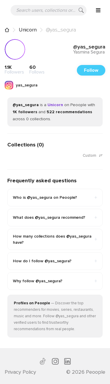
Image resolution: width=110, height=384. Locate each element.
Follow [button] (91, 70)
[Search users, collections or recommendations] (49, 10)
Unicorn (28, 29)
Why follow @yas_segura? (55, 281)
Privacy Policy (20, 372)
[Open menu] (98, 10)
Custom (93, 156)
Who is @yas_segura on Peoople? (55, 197)
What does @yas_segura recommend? (55, 217)
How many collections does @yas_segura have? (55, 239)
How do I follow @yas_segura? (55, 261)
